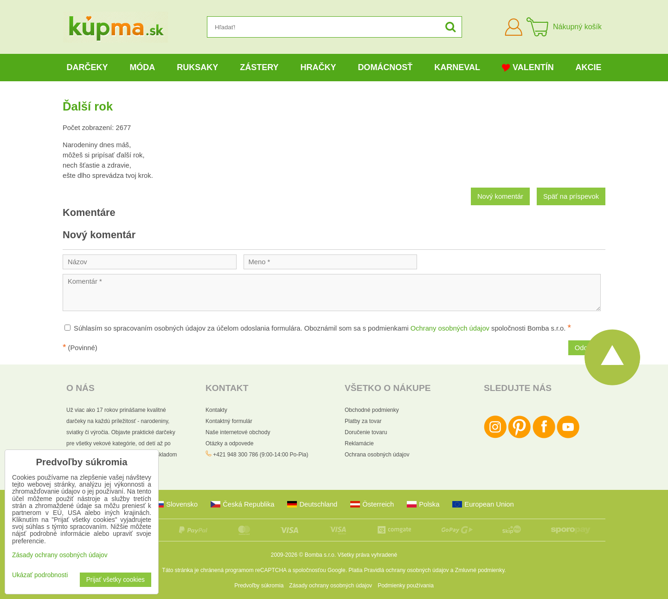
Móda (142, 67)
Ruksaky (197, 67)
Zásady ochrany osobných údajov (330, 585)
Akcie (589, 67)
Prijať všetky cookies (115, 579)
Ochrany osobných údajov (450, 328)
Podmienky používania (406, 585)
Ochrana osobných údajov (377, 454)
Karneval (457, 67)
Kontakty (216, 410)
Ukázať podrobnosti (40, 575)
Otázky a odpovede (229, 443)
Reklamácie (359, 443)
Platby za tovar (363, 421)
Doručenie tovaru (366, 432)
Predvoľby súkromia (258, 585)
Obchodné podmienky (372, 410)
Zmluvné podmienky (480, 570)
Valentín (528, 67)
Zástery (259, 67)
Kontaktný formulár (229, 421)
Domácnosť (385, 67)
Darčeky (87, 67)
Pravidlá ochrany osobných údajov (406, 570)
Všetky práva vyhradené (367, 555)
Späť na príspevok (571, 196)
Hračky (318, 67)
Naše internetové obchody (238, 432)
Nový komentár (500, 196)
